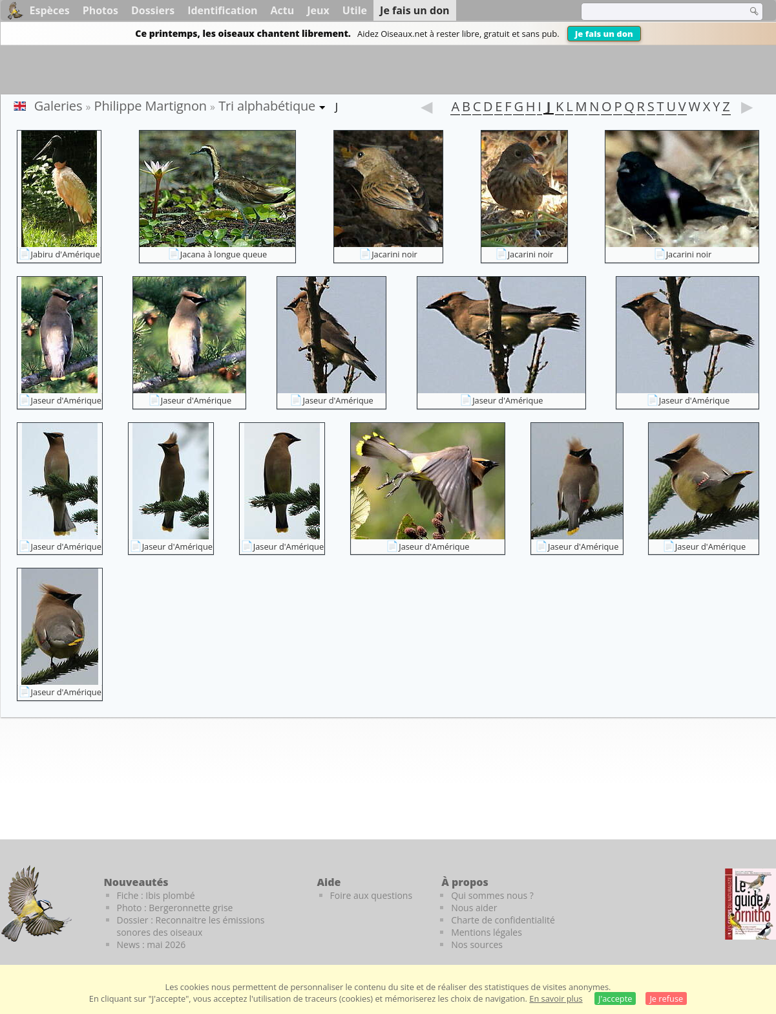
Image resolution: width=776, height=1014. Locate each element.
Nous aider (474, 907)
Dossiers (152, 10)
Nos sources (477, 944)
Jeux (318, 10)
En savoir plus (555, 998)
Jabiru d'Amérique (65, 254)
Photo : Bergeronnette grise (175, 907)
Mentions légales (486, 932)
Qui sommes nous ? (492, 895)
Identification (222, 10)
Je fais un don (604, 33)
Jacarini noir (394, 254)
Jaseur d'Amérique (66, 400)
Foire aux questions (371, 895)
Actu (283, 10)
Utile (354, 10)
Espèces (50, 10)
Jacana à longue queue (223, 254)
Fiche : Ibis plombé (156, 895)
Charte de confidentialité (503, 920)
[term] (656, 12)
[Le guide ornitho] (750, 904)
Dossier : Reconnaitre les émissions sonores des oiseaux (191, 926)
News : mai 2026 (151, 944)
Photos (100, 10)
